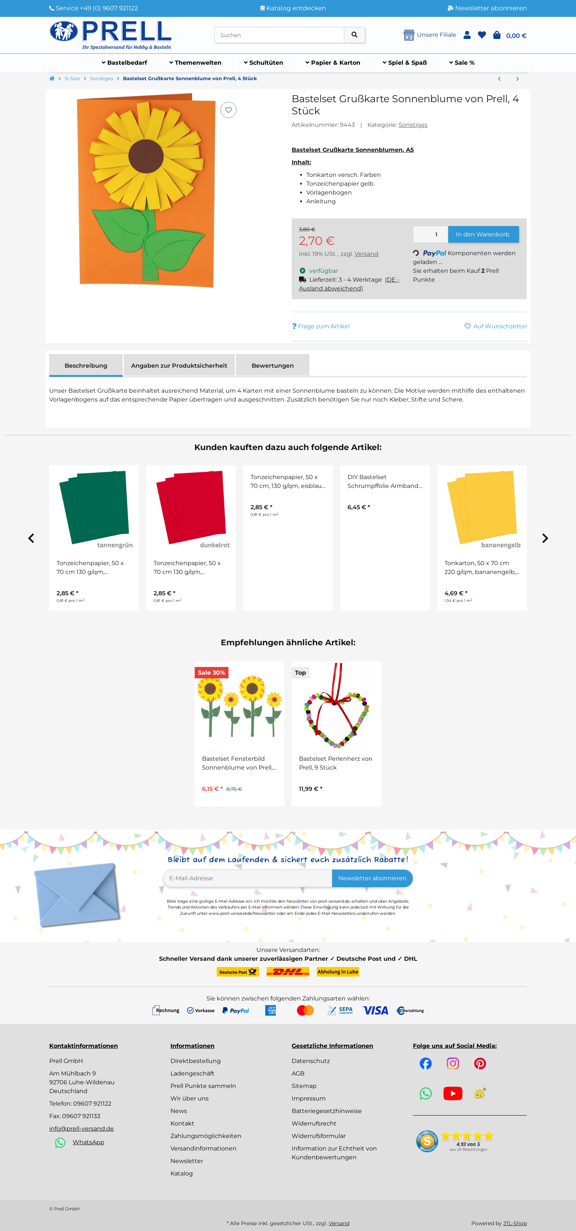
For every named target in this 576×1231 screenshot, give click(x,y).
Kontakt (182, 1123)
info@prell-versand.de (81, 1128)
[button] (467, 35)
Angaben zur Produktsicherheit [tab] (179, 365)
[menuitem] (124, 63)
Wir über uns (189, 1098)
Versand (366, 253)
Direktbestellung (195, 1060)
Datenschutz (311, 1060)
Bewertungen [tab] (273, 365)
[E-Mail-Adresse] (247, 878)
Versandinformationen (203, 1148)
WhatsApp (88, 1142)
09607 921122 (92, 1103)
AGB (298, 1073)
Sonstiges (413, 124)
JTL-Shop (515, 1223)
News (178, 1110)
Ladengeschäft (192, 1073)
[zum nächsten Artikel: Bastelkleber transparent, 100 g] (517, 79)
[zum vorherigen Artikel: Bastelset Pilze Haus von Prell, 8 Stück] (499, 79)
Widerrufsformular (319, 1135)
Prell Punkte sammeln (203, 1085)
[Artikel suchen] (354, 35)
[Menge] (431, 234)
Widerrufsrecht (314, 1123)
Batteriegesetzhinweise (327, 1110)
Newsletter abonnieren (372, 878)
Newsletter (186, 1160)
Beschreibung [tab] (86, 365)
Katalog (181, 1173)
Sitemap (304, 1085)
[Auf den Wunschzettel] (228, 110)
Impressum (309, 1098)
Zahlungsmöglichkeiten (205, 1135)
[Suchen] (279, 35)
